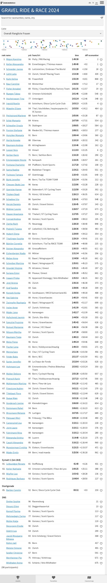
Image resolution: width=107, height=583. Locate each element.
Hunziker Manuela (15, 135)
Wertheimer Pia (14, 557)
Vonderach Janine (15, 403)
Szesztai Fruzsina (14, 322)
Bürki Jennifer (13, 179)
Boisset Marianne (14, 327)
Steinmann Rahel (14, 408)
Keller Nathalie (13, 468)
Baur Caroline (12, 83)
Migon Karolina (13, 59)
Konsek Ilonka (13, 292)
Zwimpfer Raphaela (16, 302)
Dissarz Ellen (12, 506)
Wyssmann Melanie (15, 413)
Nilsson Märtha (13, 332)
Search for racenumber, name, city (52, 17)
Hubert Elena (12, 233)
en (96, 2)
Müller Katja (12, 521)
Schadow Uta (12, 199)
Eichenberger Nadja (15, 253)
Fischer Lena (12, 346)
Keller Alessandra (14, 64)
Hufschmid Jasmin (15, 317)
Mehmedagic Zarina (16, 516)
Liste (3, 28)
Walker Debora (13, 373)
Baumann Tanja (13, 337)
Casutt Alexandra (14, 442)
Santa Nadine (12, 169)
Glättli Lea (11, 530)
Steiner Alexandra (15, 248)
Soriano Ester (12, 273)
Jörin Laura (11, 427)
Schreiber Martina (15, 263)
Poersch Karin (13, 378)
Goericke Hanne (14, 189)
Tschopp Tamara (14, 174)
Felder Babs (12, 356)
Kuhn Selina (12, 78)
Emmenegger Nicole (16, 160)
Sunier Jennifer (13, 361)
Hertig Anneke (13, 140)
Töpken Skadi (12, 194)
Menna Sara (12, 351)
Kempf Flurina (13, 511)
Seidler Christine (14, 552)
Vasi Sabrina (12, 297)
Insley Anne (12, 307)
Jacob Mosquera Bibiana (14, 537)
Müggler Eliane (13, 108)
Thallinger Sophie (15, 238)
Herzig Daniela (13, 204)
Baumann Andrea (14, 145)
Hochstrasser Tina (15, 98)
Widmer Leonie (13, 209)
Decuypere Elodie (14, 526)
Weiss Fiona (12, 341)
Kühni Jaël (11, 543)
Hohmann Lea (13, 366)
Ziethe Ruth (12, 223)
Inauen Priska (12, 278)
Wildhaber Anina (14, 562)
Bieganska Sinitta (14, 437)
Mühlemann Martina (16, 383)
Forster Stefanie (14, 130)
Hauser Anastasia (14, 214)
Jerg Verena (12, 282)
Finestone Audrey (14, 388)
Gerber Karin (12, 155)
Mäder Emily (12, 452)
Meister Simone (14, 548)
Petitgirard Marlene (16, 115)
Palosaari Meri (13, 418)
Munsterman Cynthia (16, 447)
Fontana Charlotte (15, 164)
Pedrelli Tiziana (14, 228)
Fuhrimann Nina (14, 432)
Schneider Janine (14, 69)
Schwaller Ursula (14, 125)
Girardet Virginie (14, 268)
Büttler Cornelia (14, 243)
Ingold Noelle (13, 103)
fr (93, 2)
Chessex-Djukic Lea (15, 184)
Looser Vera (12, 150)
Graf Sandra (12, 287)
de (90, 2)
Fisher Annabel (13, 88)
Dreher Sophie (13, 501)
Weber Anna (12, 258)
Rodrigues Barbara (15, 478)
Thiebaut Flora (13, 393)
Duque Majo (11, 398)
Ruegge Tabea (13, 93)
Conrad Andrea (13, 219)
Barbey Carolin (13, 490)
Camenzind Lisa (14, 422)
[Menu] (101, 3)
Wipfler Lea (11, 473)
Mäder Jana (12, 312)
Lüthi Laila (11, 74)
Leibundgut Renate (15, 463)
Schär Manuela (13, 120)
